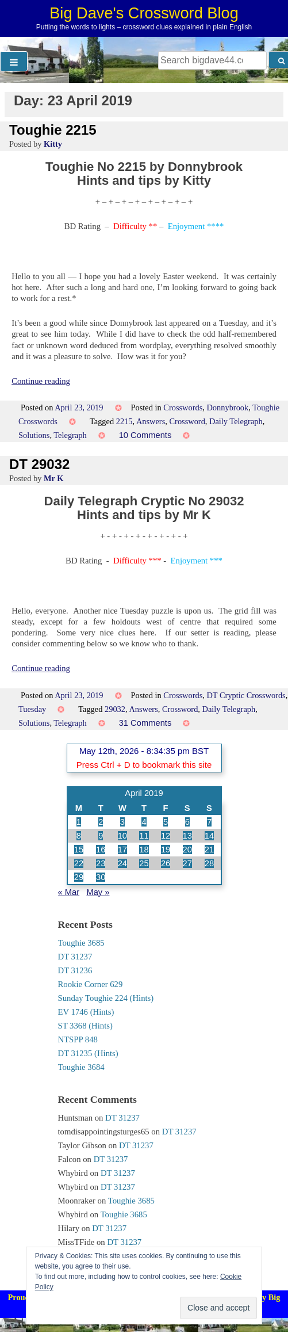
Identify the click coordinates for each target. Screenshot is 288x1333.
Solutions (33, 435)
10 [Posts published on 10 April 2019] (122, 835)
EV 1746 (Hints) (86, 1011)
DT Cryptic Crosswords (245, 695)
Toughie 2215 (53, 130)
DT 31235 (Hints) (88, 1053)
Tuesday (32, 709)
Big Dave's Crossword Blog (144, 13)
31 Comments (145, 723)
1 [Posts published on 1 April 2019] (78, 822)
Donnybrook (227, 407)
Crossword (187, 421)
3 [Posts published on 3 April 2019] (122, 822)
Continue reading (40, 381)
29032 (115, 709)
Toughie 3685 (81, 942)
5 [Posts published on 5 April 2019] (165, 822)
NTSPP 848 (78, 1039)
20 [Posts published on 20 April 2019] (187, 849)
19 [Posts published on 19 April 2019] (165, 849)
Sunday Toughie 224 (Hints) (106, 998)
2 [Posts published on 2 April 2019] (100, 822)
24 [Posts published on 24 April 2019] (122, 863)
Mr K (54, 478)
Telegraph (69, 435)
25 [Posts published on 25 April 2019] (143, 863)
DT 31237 (75, 956)
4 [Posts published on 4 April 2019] (143, 822)
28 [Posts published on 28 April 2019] (209, 863)
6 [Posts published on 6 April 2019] (187, 822)
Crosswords (182, 407)
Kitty (53, 143)
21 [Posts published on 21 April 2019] (209, 849)
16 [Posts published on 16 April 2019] (100, 849)
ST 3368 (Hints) (85, 1025)
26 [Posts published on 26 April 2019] (165, 863)
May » (97, 892)
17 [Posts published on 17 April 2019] (122, 849)
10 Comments (145, 435)
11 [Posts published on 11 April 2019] (143, 835)
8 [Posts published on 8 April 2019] (78, 835)
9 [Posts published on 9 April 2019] (100, 835)
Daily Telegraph (236, 421)
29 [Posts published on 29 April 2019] (78, 877)
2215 (124, 421)
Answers (150, 421)
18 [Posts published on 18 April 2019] (143, 849)
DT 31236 (75, 970)
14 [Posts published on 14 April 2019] (209, 835)
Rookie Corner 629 (90, 984)
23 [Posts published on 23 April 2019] (100, 863)
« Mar (69, 892)
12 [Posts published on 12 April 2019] (165, 835)
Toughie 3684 (81, 1067)
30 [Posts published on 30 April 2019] (100, 877)
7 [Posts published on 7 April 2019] (209, 822)
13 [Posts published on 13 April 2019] (187, 835)
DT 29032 (39, 464)
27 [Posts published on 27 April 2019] (187, 863)
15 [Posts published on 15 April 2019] (78, 849)
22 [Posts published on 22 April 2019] (78, 863)
